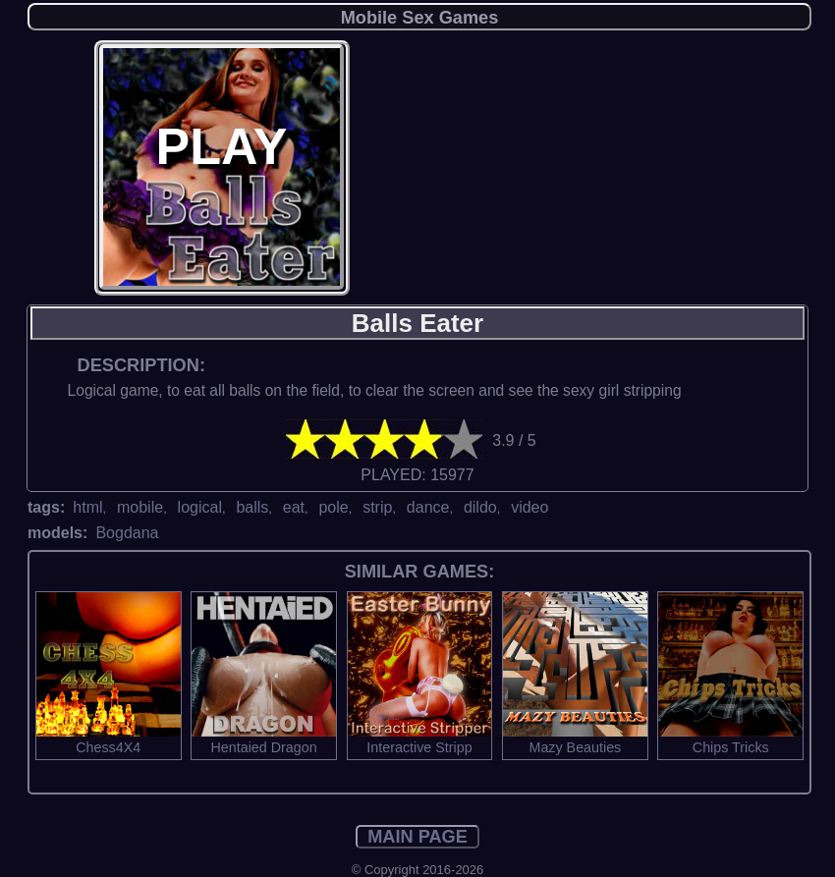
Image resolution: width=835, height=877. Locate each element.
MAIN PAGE (417, 837)
